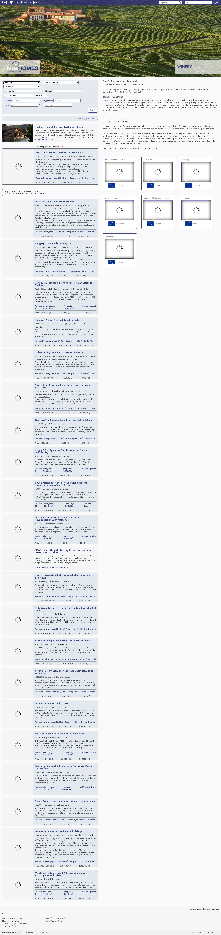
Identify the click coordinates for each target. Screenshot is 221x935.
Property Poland (169, 89)
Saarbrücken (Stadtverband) (15, 923)
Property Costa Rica (202, 89)
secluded (6, 913)
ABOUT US (215, 932)
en (35, 2)
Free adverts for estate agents (115, 121)
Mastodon (196, 932)
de (31, 2)
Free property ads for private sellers (117, 119)
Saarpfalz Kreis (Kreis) (55, 918)
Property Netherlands (185, 89)
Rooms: (6, 105)
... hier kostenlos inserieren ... (204, 909)
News (24, 2)
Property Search (29, 932)
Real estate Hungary (153, 89)
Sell (9, 2)
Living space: (47, 100)
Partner (16, 2)
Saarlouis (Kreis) (9, 926)
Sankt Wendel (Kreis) (55, 921)
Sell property (42, 932)
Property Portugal (124, 89)
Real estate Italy (109, 89)
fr (39, 2)
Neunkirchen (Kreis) (10, 921)
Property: (7, 100)
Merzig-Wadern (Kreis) (12, 918)
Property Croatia (135, 92)
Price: (41, 105)
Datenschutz (205, 932)
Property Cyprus (121, 92)
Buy (4, 2)
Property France (138, 89)
